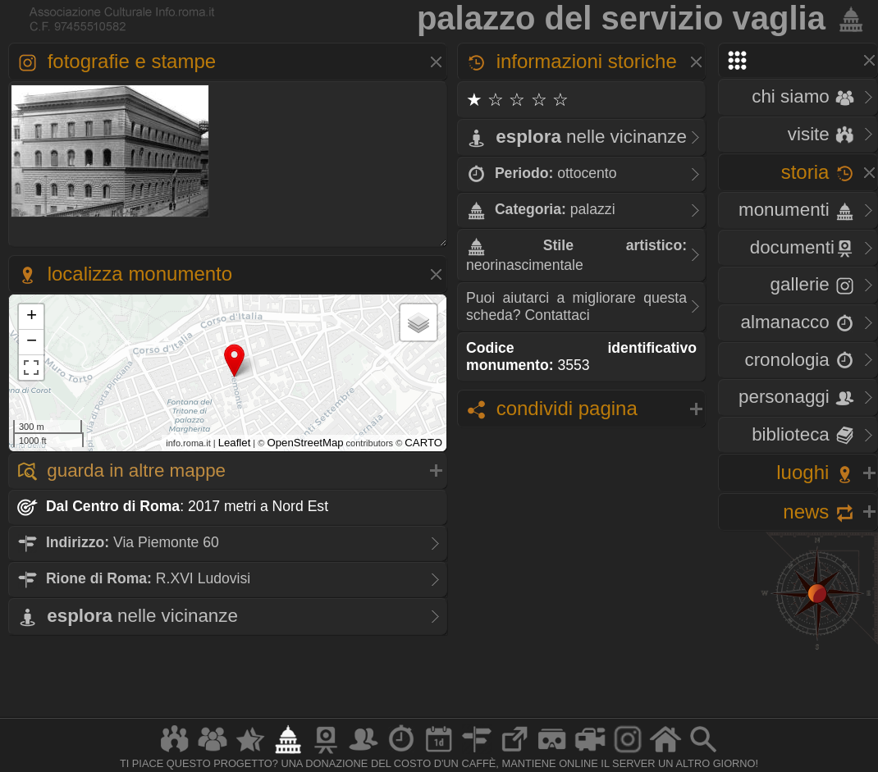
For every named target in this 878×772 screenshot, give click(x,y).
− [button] (31, 342)
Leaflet (234, 442)
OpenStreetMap (305, 442)
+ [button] (31, 316)
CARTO (423, 442)
